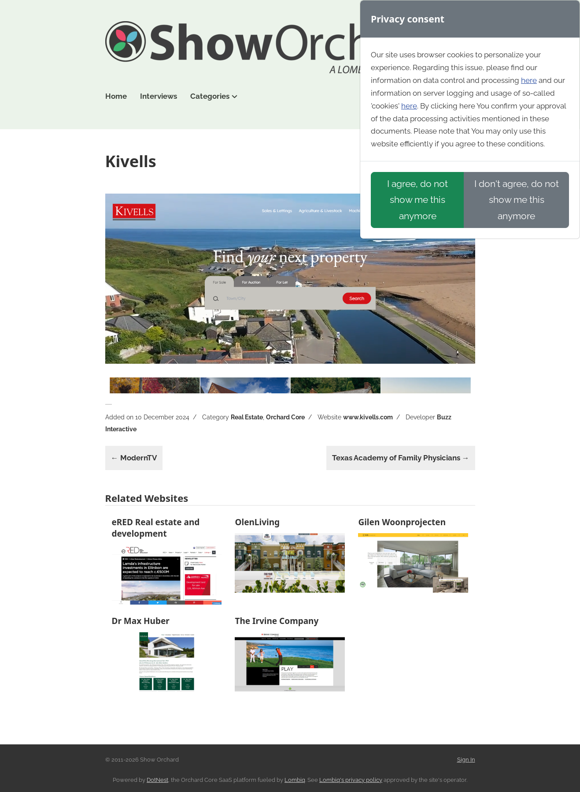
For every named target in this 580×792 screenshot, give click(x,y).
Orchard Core (285, 417)
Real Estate (247, 417)
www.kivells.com (368, 417)
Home (116, 96)
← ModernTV (134, 457)
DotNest (157, 780)
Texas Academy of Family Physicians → (400, 457)
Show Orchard (290, 47)
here (529, 80)
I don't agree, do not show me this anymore (516, 199)
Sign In (466, 759)
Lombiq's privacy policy (350, 780)
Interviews (158, 96)
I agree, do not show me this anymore (417, 199)
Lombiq (294, 780)
